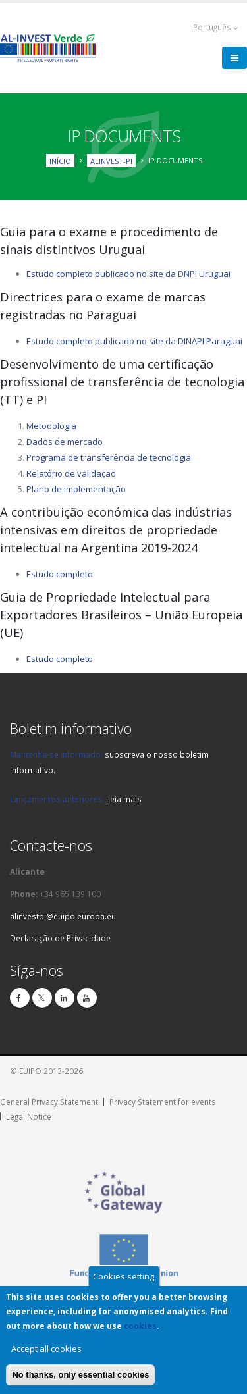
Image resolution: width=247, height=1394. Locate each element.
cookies (140, 1325)
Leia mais (124, 799)
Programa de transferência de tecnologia (108, 457)
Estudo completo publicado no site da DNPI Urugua (127, 274)
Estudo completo (59, 574)
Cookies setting (123, 1276)
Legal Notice (28, 1116)
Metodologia (51, 426)
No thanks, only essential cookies (80, 1375)
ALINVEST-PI (111, 160)
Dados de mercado (64, 442)
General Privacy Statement (49, 1102)
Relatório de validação (71, 473)
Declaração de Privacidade (60, 938)
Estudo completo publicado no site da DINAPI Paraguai (134, 341)
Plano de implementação (76, 489)
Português (215, 27)
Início (60, 160)
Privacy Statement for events (162, 1102)
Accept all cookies (46, 1349)
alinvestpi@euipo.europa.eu (63, 916)
